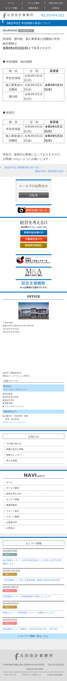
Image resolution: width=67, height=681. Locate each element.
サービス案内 (33, 3)
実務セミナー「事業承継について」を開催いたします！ (29, 612)
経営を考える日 (56, 3)
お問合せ (56, 8)
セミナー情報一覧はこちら (33, 636)
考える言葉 (11, 460)
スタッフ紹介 (12, 511)
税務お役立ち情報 (14, 449)
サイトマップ (10, 675)
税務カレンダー (13, 455)
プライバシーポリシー (31, 675)
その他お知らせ (13, 443)
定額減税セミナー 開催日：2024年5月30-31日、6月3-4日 (30, 629)
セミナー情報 (11, 8)
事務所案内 (33, 8)
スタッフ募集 (12, 516)
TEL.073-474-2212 (52, 15)
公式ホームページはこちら (14, 422)
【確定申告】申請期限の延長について (28, 23)
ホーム (11, 3)
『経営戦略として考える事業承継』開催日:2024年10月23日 (31, 580)
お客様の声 (11, 522)
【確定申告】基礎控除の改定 (49, 171)
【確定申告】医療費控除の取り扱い (21, 167)
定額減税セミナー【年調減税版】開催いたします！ (27, 596)
